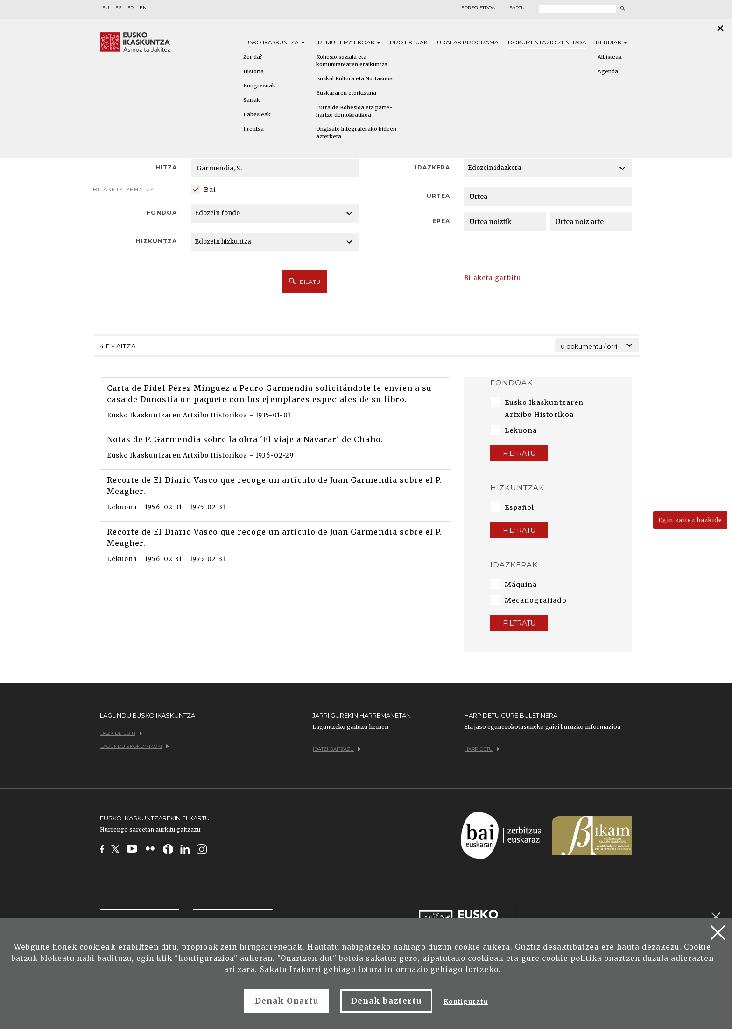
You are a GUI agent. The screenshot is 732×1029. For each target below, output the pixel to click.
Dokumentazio (547, 42)
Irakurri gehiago (322, 969)
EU (105, 8)
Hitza (166, 167)
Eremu (347, 42)
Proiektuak (409, 42)
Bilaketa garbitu (492, 278)
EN (143, 8)
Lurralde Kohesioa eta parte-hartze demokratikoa (354, 111)
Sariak (251, 100)
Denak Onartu (286, 1001)
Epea (441, 221)
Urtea (438, 195)
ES (118, 8)
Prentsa (253, 129)
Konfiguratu (465, 1002)
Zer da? (252, 57)
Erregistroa (478, 8)
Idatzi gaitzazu (337, 749)
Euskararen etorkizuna (346, 93)
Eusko (273, 42)
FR (130, 8)
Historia (253, 71)
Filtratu (519, 453)
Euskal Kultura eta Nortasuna (354, 78)
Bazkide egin (121, 733)
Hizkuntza (156, 241)
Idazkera (432, 167)
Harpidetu (482, 749)
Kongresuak (259, 85)
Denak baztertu (386, 1001)
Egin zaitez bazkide (690, 519)
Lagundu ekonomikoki (134, 746)
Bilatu (304, 281)
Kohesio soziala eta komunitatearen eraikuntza (351, 61)
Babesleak (257, 114)
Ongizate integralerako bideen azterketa (356, 133)
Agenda (608, 71)
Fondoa (162, 212)
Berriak (611, 42)
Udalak (468, 42)
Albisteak (610, 57)
